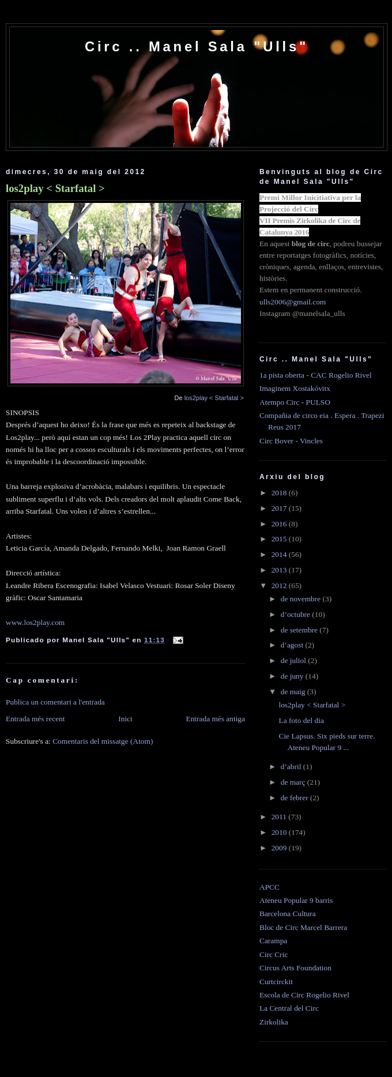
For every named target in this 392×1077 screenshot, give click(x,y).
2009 (280, 847)
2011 (280, 816)
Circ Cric (273, 954)
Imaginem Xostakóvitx (294, 388)
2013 (280, 570)
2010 (280, 832)
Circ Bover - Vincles (291, 440)
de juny (293, 676)
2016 (280, 523)
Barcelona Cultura (287, 913)
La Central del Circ (289, 1008)
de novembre (302, 598)
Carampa (273, 940)
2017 (280, 508)
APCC (269, 887)
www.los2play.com (35, 622)
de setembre (300, 630)
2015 (280, 538)
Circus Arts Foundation (295, 967)
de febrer (295, 797)
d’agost (293, 645)
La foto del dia (300, 720)
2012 (280, 585)
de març (294, 782)
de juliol (294, 660)
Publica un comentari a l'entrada (55, 702)
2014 (280, 554)
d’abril (292, 766)
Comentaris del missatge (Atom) (102, 741)
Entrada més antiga (215, 718)
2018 (280, 492)
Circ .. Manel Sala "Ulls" (196, 46)
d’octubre (296, 614)
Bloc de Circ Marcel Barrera (303, 927)
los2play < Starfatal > (55, 188)
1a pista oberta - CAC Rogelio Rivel (315, 375)
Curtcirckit (276, 981)
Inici (125, 718)
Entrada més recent (35, 718)
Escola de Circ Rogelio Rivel (304, 995)
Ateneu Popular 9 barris (296, 900)
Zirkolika (273, 1022)
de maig (294, 691)
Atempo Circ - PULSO (294, 402)
